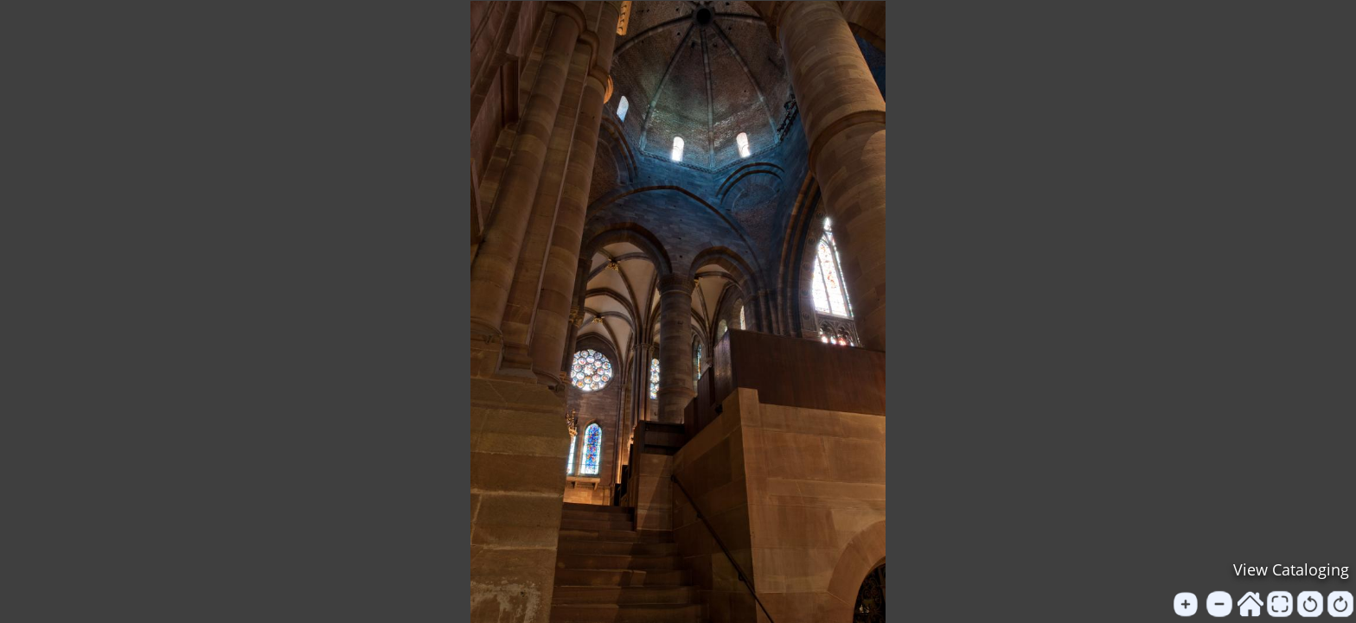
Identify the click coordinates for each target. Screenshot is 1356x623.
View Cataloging (1291, 569)
